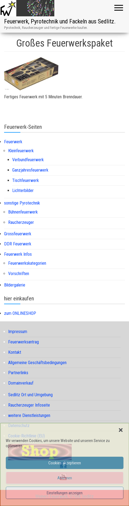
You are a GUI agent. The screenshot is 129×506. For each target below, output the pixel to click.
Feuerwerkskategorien (27, 263)
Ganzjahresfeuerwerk (30, 170)
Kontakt (14, 352)
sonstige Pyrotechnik (22, 203)
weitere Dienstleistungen (29, 415)
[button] (120, 430)
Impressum (17, 331)
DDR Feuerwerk (17, 243)
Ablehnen (64, 477)
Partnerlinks (18, 372)
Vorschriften (18, 273)
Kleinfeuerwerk (21, 150)
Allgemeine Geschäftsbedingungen (37, 362)
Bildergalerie (14, 285)
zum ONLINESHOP (20, 313)
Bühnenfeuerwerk (23, 212)
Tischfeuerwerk (25, 180)
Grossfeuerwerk (17, 233)
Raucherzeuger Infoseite (29, 405)
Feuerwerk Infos (18, 254)
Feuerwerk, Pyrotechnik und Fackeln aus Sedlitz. (60, 21)
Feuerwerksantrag (23, 342)
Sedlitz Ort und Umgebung (30, 394)
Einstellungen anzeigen (65, 492)
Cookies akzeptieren (64, 463)
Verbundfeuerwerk (28, 159)
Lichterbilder (23, 190)
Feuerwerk (13, 141)
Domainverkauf (20, 383)
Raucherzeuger (21, 222)
